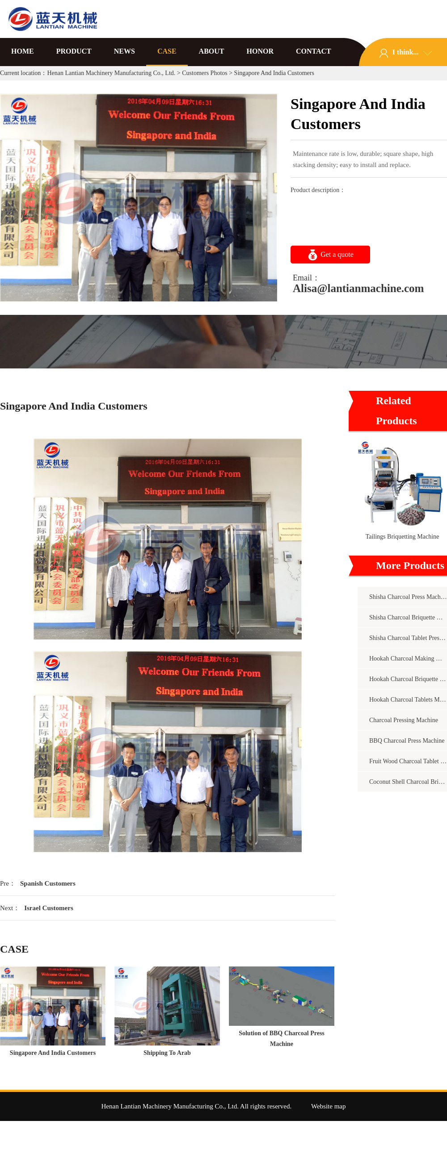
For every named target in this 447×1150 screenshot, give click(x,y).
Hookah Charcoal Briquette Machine (408, 679)
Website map (328, 1106)
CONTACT (313, 51)
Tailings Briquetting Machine (402, 536)
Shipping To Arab (167, 1053)
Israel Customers (48, 908)
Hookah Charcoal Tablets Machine (408, 699)
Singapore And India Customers (53, 1053)
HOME (22, 51)
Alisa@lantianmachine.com (358, 288)
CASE (167, 51)
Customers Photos (205, 73)
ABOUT (211, 51)
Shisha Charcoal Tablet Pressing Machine (408, 638)
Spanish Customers (48, 883)
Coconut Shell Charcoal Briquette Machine (408, 781)
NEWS (124, 51)
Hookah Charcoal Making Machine (408, 658)
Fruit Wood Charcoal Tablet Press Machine (408, 761)
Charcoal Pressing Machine (403, 720)
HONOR (260, 51)
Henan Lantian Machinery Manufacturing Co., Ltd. (111, 73)
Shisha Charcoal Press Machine (408, 597)
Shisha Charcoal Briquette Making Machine (408, 617)
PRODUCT (74, 51)
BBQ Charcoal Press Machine (406, 740)
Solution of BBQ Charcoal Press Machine (282, 1038)
